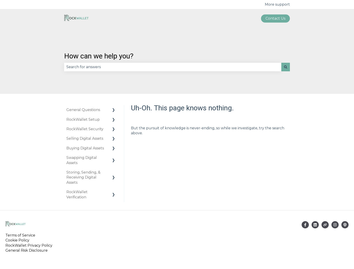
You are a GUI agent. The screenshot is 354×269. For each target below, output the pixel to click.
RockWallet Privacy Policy (28, 245)
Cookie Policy (17, 240)
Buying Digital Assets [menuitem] (85, 148)
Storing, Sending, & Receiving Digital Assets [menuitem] (83, 177)
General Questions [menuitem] (83, 110)
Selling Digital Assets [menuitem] (84, 138)
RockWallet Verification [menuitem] (77, 194)
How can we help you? (98, 56)
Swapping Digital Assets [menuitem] (81, 160)
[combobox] (172, 67)
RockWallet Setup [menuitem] (83, 119)
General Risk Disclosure (26, 250)
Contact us (275, 18)
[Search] (285, 67)
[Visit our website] (325, 224)
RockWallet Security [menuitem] (84, 129)
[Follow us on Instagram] (335, 224)
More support (277, 4)
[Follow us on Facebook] (305, 224)
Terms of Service (21, 235)
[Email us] (315, 224)
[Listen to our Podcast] (345, 224)
